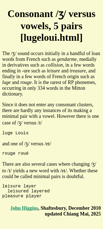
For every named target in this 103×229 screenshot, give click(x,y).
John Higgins (24, 213)
